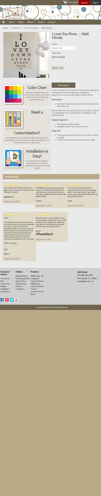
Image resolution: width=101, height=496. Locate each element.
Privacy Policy (21, 284)
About (31, 22)
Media (41, 22)
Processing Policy (23, 278)
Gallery (3, 286)
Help (21, 22)
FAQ (2, 281)
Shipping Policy (22, 276)
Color (54, 43)
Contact (51, 22)
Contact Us (5, 278)
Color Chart (5, 284)
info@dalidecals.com (85, 281)
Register (84, 3)
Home (5, 28)
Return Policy (21, 281)
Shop (12, 22)
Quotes (16, 28)
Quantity (56, 52)
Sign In (95, 3)
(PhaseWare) (44, 234)
